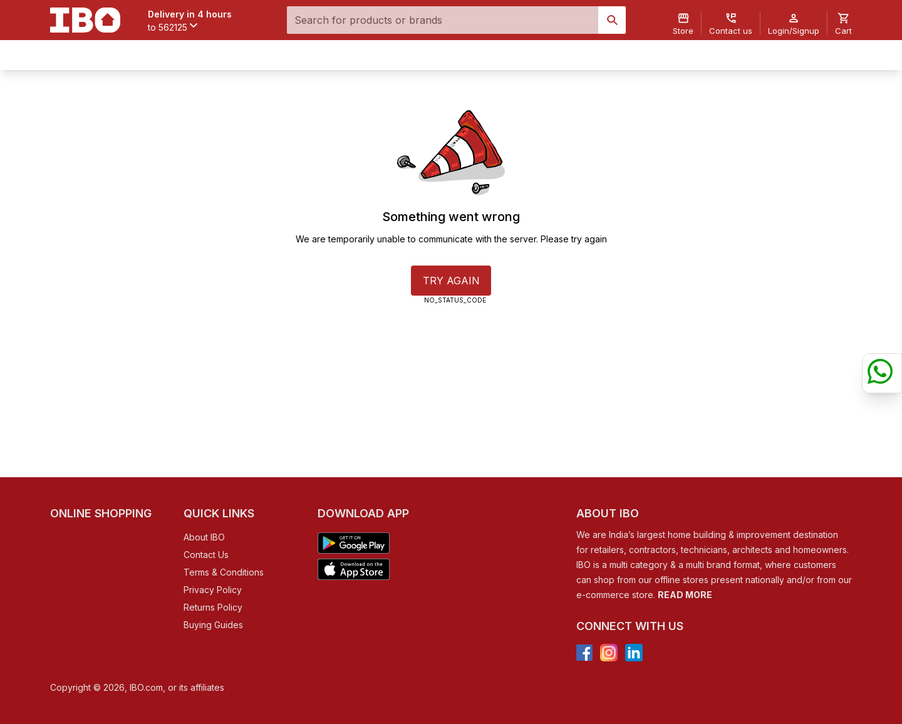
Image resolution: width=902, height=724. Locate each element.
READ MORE (685, 594)
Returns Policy (213, 607)
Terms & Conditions (224, 572)
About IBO (204, 537)
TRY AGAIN (451, 280)
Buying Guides (213, 624)
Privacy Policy (213, 589)
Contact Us (206, 554)
